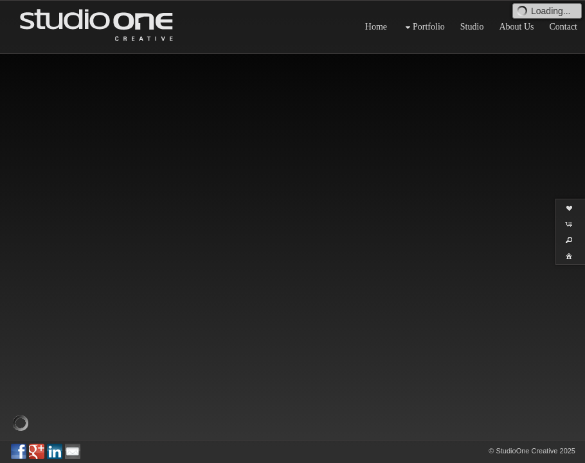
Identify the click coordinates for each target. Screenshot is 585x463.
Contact (563, 27)
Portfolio (423, 27)
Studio (472, 27)
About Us (516, 27)
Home (376, 27)
